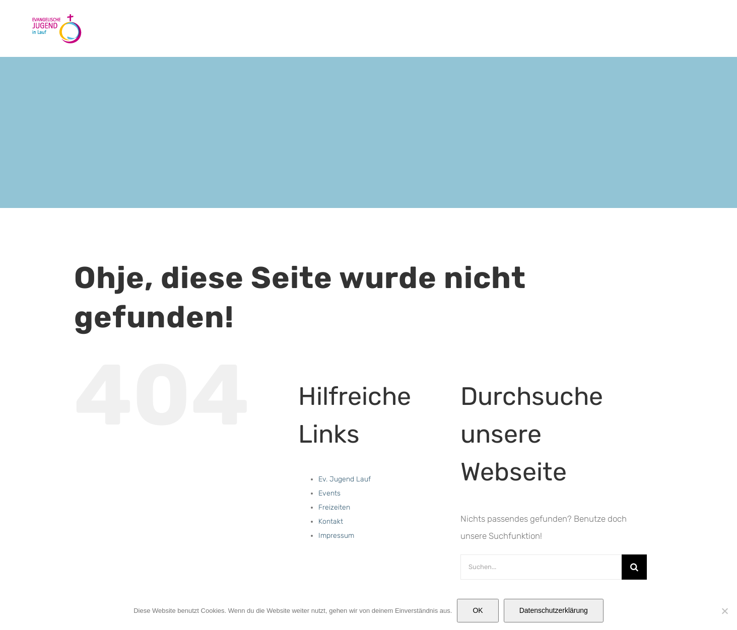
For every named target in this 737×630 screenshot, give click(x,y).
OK (478, 610)
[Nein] (724, 611)
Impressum (336, 535)
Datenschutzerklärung (553, 610)
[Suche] (634, 567)
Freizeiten (334, 507)
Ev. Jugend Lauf (344, 479)
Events (329, 493)
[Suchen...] (541, 567)
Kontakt (330, 521)
